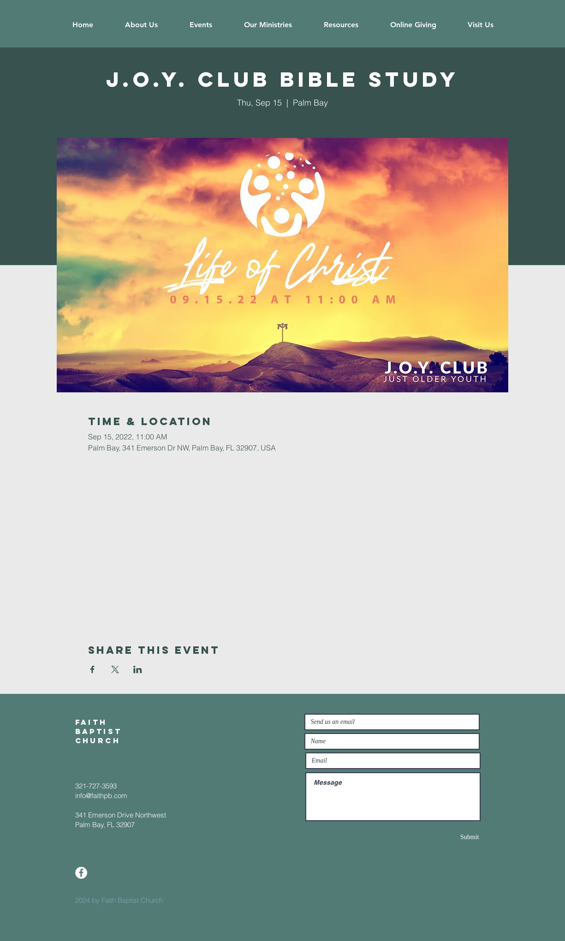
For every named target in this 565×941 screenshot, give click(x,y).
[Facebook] (81, 873)
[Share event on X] (115, 669)
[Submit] (446, 837)
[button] (141, 24)
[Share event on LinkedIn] (137, 669)
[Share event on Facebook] (92, 669)
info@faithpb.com (101, 795)
